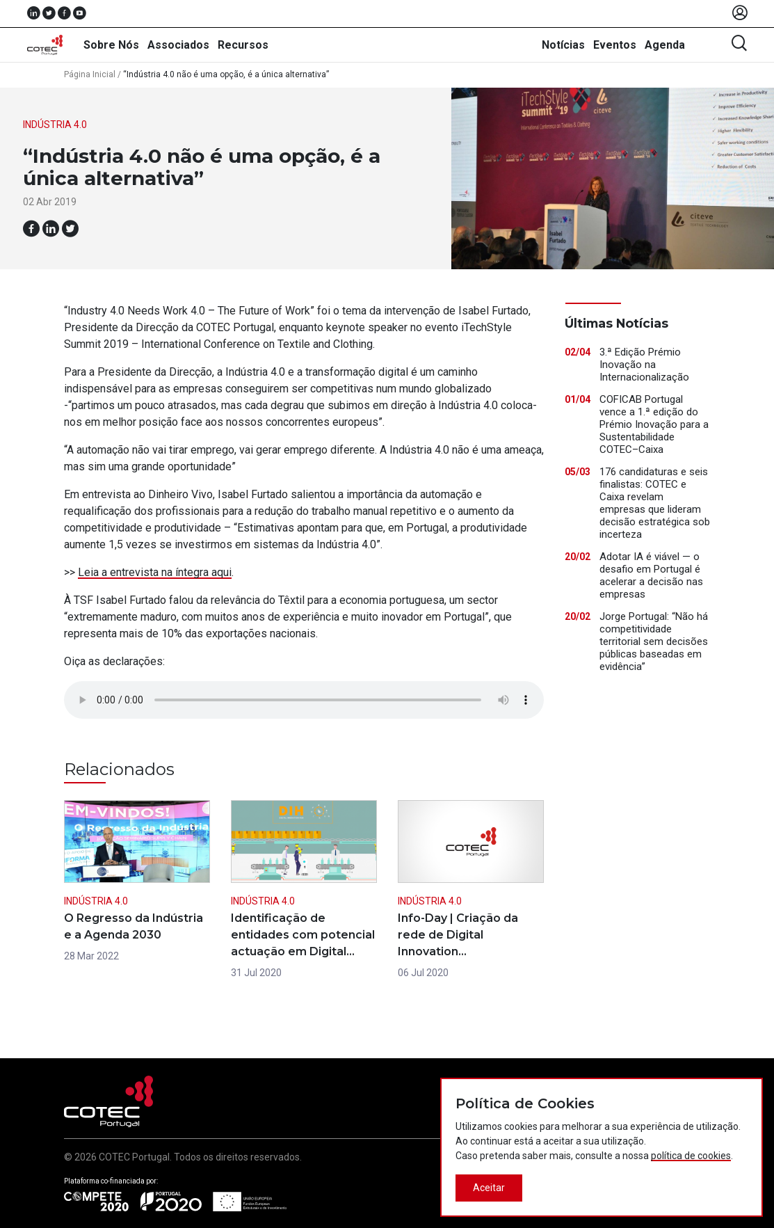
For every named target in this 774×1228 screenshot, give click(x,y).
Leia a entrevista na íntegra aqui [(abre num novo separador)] (155, 572)
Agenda (665, 44)
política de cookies (691, 1155)
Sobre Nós (111, 44)
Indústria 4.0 (55, 124)
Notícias (563, 44)
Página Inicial (89, 74)
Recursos (243, 44)
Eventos (614, 44)
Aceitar (489, 1187)
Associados (178, 44)
